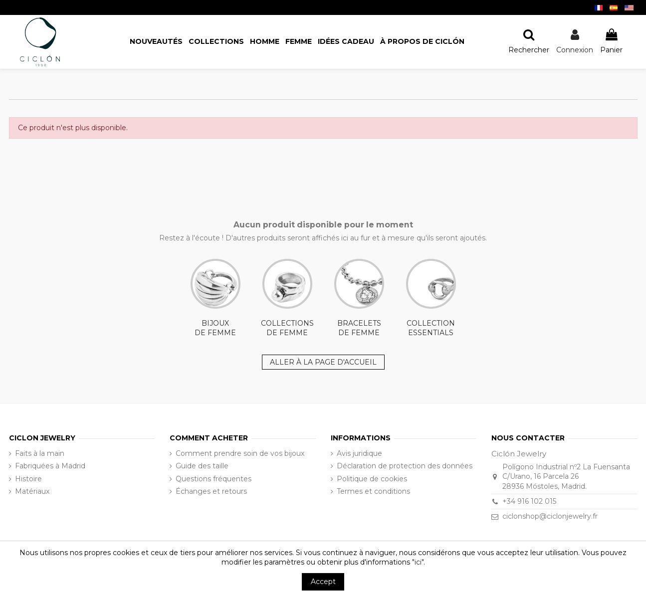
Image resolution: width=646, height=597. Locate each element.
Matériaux (32, 491)
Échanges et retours (211, 491)
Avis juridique (359, 453)
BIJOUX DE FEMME (215, 298)
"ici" (418, 562)
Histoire (28, 478)
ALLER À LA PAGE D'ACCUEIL (323, 362)
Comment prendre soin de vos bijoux (240, 453)
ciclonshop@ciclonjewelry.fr (550, 516)
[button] (422, 41)
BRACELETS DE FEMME (359, 298)
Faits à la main (39, 453)
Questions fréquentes (213, 478)
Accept (323, 581)
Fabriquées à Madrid (50, 465)
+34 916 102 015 (529, 501)
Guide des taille (202, 465)
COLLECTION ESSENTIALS (431, 298)
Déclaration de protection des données (404, 465)
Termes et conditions (373, 491)
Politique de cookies (372, 478)
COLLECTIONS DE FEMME (287, 298)
